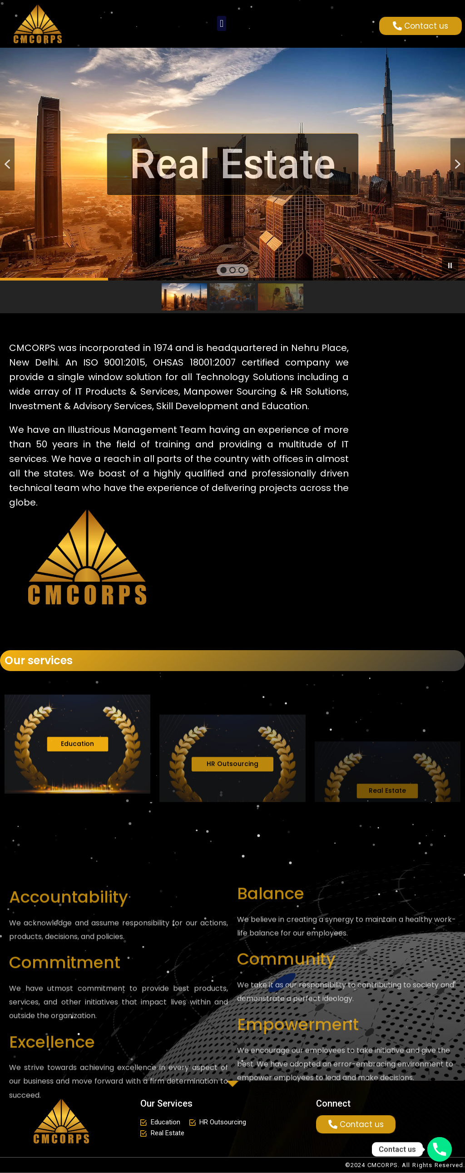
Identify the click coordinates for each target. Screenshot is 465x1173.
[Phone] (439, 1149)
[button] (221, 23)
